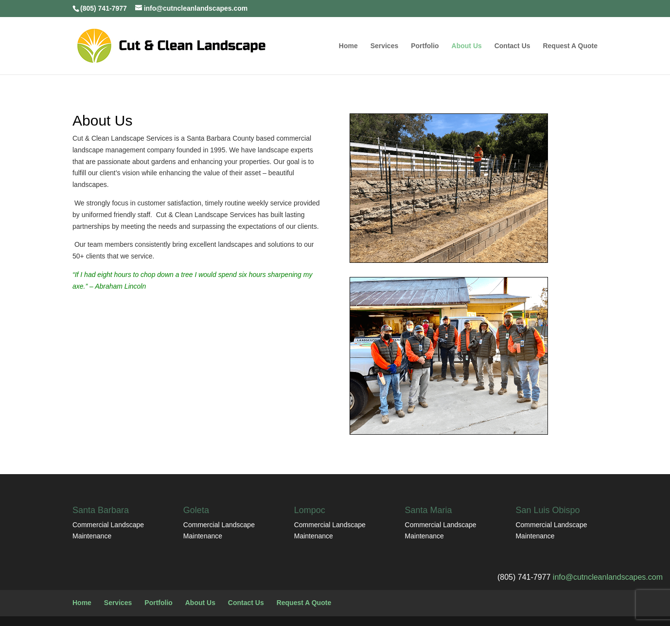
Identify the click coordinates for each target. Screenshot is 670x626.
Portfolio (425, 46)
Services (384, 46)
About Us (467, 46)
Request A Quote (570, 46)
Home (348, 46)
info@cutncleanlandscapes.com (608, 577)
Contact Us (512, 46)
